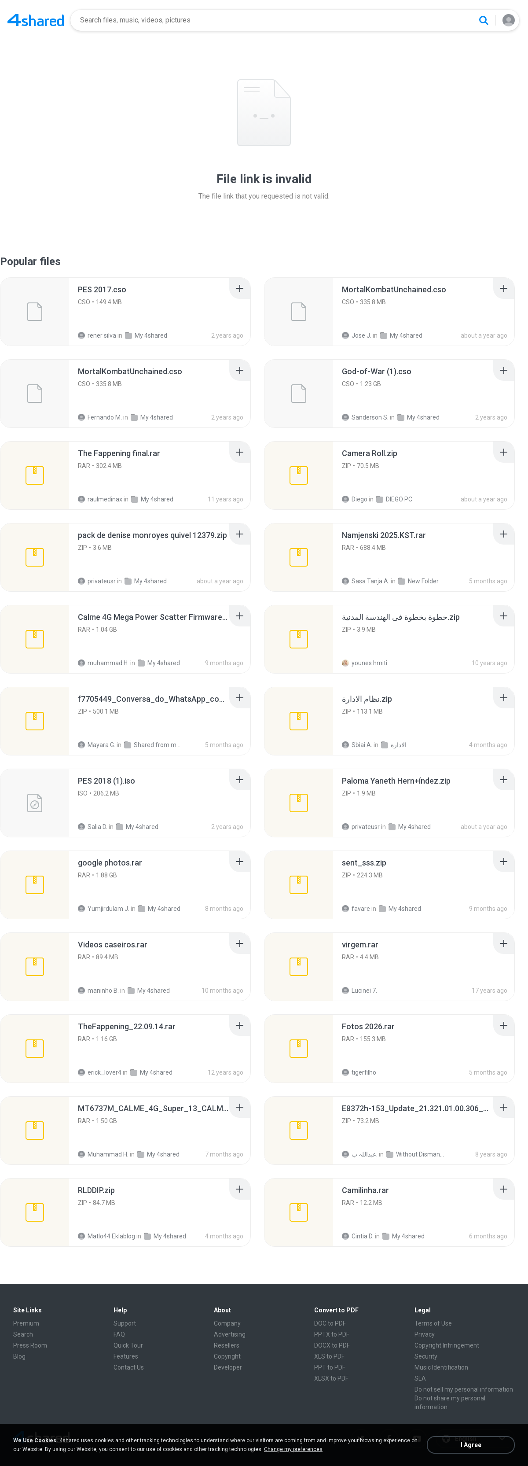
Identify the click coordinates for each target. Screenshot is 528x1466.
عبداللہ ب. (360, 1154)
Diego (354, 499)
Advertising (230, 1334)
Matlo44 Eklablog (106, 1236)
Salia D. (92, 826)
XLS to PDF (329, 1356)
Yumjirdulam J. (103, 908)
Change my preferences (293, 1449)
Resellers (226, 1345)
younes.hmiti (364, 663)
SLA (420, 1378)
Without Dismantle (415, 1154)
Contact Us (129, 1367)
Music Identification (441, 1367)
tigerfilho (359, 1072)
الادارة (394, 744)
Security (425, 1356)
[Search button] (483, 20)
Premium (26, 1323)
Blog (19, 1356)
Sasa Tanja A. (365, 581)
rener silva (97, 335)
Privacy (424, 1334)
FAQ (119, 1334)
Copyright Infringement (446, 1345)
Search (23, 1334)
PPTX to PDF (331, 1334)
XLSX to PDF (331, 1378)
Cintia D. (358, 1236)
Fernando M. (100, 417)
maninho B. (98, 990)
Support (125, 1323)
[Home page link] (35, 20)
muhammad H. (103, 663)
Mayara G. (96, 744)
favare (356, 908)
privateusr (97, 581)
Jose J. (356, 335)
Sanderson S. (365, 417)
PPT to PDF (329, 1367)
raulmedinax (100, 499)
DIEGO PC (394, 499)
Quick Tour (128, 1345)
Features (126, 1356)
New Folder (418, 581)
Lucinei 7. (359, 990)
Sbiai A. (357, 744)
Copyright (227, 1356)
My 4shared (146, 335)
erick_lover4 (99, 1072)
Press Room (30, 1345)
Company (227, 1323)
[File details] (34, 312)
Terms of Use (433, 1323)
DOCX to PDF (332, 1345)
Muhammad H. (103, 1154)
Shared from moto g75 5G (153, 744)
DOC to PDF (330, 1323)
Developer (228, 1367)
